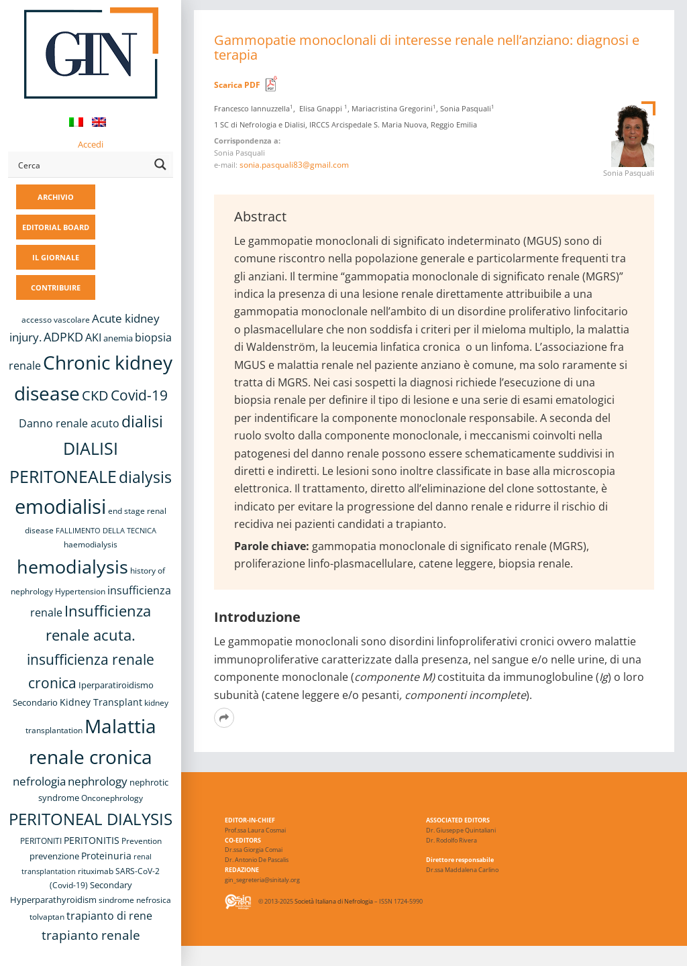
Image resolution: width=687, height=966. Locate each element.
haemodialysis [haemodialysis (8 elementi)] (90, 544)
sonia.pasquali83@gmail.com (294, 164)
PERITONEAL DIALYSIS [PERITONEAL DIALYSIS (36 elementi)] (90, 819)
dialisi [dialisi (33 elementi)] (142, 421)
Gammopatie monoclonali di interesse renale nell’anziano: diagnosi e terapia (426, 47)
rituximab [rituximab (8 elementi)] (95, 871)
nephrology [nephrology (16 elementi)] (97, 781)
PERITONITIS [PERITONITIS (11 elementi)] (91, 840)
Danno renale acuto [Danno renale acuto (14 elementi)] (69, 423)
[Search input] (81, 164)
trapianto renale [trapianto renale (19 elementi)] (91, 934)
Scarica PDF (237, 85)
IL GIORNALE (55, 257)
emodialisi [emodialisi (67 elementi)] (60, 506)
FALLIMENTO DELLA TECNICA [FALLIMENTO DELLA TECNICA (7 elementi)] (106, 530)
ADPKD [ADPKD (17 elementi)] (63, 337)
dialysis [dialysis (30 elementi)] (145, 477)
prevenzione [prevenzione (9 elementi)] (54, 856)
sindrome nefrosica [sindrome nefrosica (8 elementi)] (135, 900)
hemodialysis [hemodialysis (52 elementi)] (72, 566)
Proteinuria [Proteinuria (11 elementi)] (106, 855)
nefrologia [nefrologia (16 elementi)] (39, 781)
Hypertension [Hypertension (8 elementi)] (80, 591)
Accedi (90, 144)
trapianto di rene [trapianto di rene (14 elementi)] (109, 915)
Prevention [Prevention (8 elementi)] (141, 841)
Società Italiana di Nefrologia (334, 901)
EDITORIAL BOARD (55, 227)
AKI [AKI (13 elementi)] (93, 337)
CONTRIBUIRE (56, 287)
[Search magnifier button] (160, 164)
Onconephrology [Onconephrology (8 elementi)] (112, 798)
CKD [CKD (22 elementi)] (95, 395)
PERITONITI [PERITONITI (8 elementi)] (41, 841)
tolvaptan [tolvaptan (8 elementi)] (47, 917)
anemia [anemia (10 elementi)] (118, 338)
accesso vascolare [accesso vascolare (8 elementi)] (55, 320)
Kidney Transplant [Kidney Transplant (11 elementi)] (101, 702)
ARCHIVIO (56, 197)
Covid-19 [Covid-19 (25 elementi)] (139, 395)
